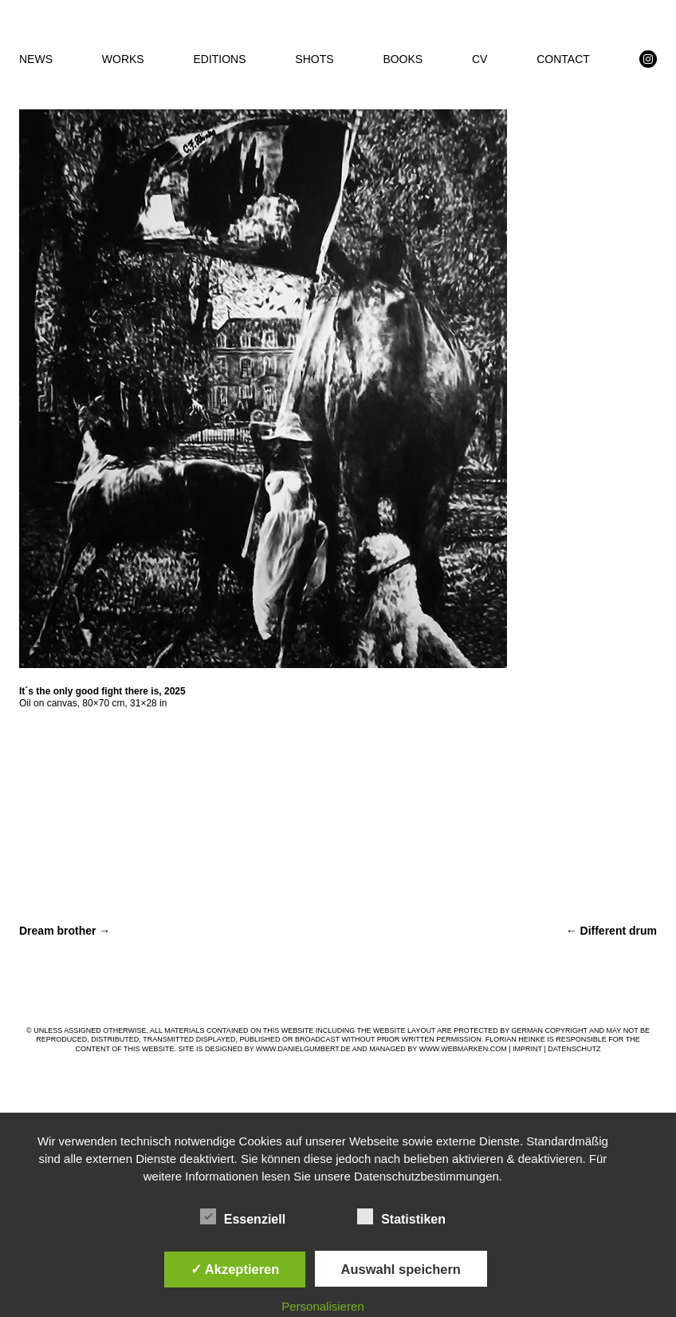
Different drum (611, 930)
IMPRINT (527, 1049)
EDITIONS (219, 59)
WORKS (123, 59)
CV (479, 59)
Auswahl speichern (401, 1269)
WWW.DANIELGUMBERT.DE (303, 1049)
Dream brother (64, 930)
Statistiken (401, 1217)
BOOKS (402, 59)
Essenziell (242, 1217)
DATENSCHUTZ (574, 1049)
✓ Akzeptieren (235, 1269)
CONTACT (563, 59)
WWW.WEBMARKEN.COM (463, 1049)
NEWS (36, 59)
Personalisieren (322, 1306)
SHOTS (314, 59)
